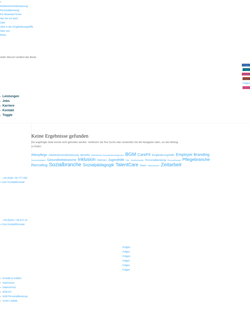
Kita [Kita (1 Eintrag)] (127, 160)
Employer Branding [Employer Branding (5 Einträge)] (193, 155)
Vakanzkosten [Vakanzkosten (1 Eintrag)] (153, 166)
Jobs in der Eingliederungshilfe (16, 26)
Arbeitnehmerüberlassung (14, 6)
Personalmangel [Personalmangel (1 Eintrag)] (174, 160)
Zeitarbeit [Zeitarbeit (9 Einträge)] (171, 165)
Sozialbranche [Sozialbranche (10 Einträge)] (65, 164)
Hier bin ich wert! (9, 18)
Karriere (8, 105)
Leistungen (10, 96)
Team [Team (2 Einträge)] (143, 165)
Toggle (7, 115)
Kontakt (8, 110)
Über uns (5, 31)
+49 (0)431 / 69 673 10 (15, 220)
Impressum (8, 282)
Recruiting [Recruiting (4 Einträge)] (39, 165)
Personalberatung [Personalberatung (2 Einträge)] (155, 159)
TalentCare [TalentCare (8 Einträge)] (127, 165)
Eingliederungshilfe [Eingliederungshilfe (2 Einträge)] (163, 154)
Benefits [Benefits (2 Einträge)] (85, 154)
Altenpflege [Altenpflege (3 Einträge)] (39, 155)
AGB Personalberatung (14, 296)
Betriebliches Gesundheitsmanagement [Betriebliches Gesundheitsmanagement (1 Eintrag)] (107, 155)
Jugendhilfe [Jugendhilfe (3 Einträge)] (116, 160)
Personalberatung (9, 10)
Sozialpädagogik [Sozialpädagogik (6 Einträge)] (98, 165)
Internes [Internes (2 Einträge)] (102, 159)
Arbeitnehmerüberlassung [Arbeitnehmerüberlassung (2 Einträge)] (64, 154)
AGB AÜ (6, 291)
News (3, 34)
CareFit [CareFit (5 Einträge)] (144, 155)
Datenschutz (9, 287)
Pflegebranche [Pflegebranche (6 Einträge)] (196, 159)
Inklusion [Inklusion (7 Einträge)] (86, 159)
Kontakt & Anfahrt (11, 278)
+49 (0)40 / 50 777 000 (15, 177)
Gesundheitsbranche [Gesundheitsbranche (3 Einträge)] (61, 160)
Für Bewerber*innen (11, 14)
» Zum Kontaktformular (12, 182)
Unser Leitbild (9, 300)
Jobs (2, 22)
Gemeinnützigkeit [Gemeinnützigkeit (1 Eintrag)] (38, 160)
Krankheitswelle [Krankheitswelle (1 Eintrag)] (137, 160)
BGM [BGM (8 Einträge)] (130, 154)
